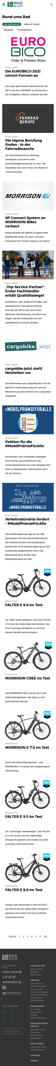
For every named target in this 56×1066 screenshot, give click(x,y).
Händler (34, 980)
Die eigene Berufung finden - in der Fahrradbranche (23, 144)
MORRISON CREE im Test (27, 678)
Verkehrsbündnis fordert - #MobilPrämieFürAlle (27, 521)
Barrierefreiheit (39, 1023)
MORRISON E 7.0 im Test (27, 747)
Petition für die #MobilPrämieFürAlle (24, 444)
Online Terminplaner (39, 992)
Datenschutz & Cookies (12, 1033)
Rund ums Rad (37, 966)
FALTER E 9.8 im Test (23, 605)
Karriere (35, 1055)
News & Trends (32, 24)
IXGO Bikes (35, 1009)
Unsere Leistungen (38, 1047)
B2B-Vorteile (37, 1044)
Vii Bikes (33, 1015)
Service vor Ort (36, 989)
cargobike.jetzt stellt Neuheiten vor (23, 370)
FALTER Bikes (36, 1012)
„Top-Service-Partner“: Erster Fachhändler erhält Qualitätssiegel (25, 291)
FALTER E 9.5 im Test (23, 816)
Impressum (16, 1031)
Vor (45, 936)
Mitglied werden (37, 1050)
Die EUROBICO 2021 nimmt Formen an (23, 73)
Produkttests (25, 30)
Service (34, 1026)
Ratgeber (8, 30)
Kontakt (6, 1031)
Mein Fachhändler (38, 986)
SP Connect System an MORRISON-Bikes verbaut (25, 222)
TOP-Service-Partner (39, 995)
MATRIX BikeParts (38, 1018)
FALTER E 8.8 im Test (23, 890)
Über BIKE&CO (36, 983)
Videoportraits (36, 998)
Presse (34, 1061)
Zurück (12, 936)
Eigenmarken (37, 1006)
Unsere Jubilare (37, 1000)
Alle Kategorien (12, 24)
